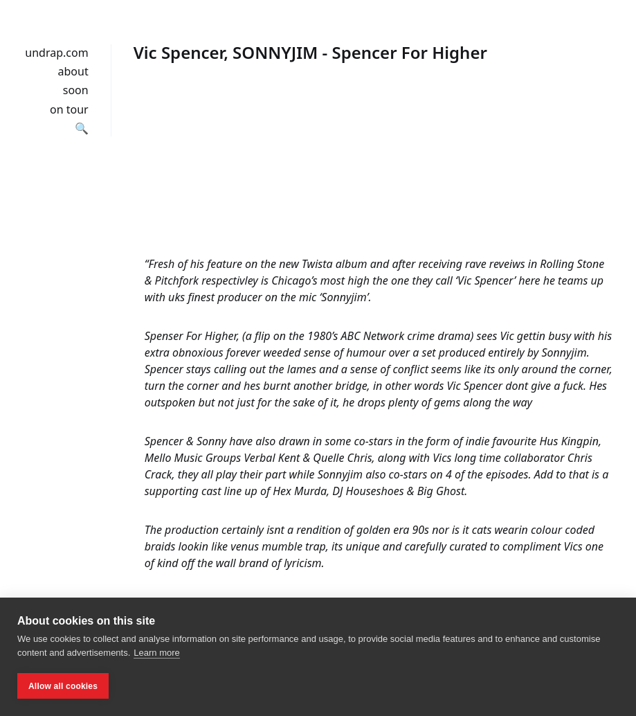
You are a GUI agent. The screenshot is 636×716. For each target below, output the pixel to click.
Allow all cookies (63, 686)
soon (76, 90)
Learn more (156, 652)
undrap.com (56, 52)
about (73, 71)
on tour (69, 109)
